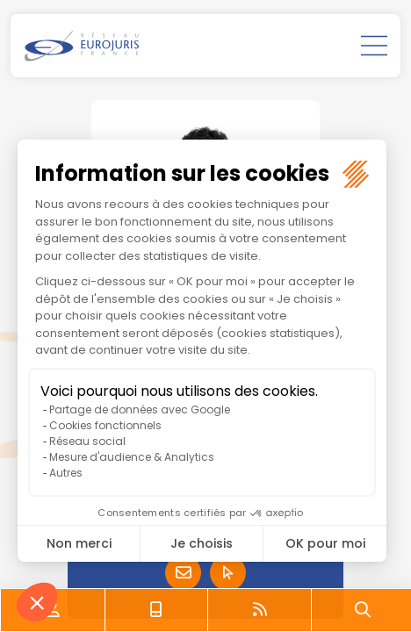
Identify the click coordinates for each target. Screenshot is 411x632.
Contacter (183, 573)
